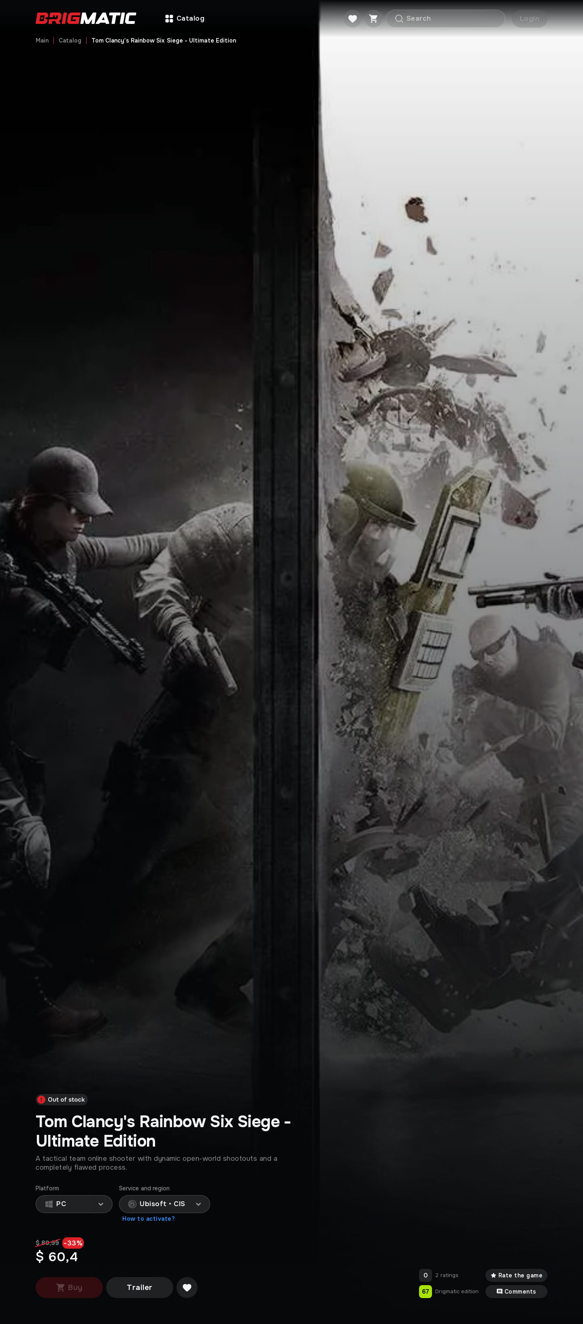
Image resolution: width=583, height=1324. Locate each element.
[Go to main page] (86, 19)
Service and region (144, 1188)
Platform (48, 1188)
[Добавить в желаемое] (187, 1287)
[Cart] (374, 19)
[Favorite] (353, 19)
